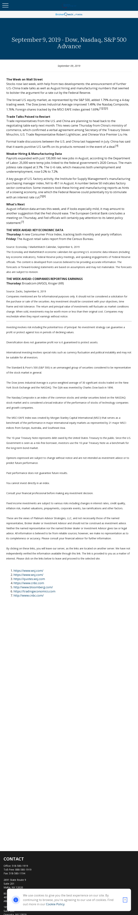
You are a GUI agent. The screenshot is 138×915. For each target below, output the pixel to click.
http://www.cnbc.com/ (28, 595)
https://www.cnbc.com (28, 583)
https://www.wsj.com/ (28, 570)
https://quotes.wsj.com (29, 579)
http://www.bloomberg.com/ (33, 587)
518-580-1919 (20, 865)
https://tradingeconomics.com (34, 591)
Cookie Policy (55, 904)
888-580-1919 (23, 869)
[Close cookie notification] (125, 900)
